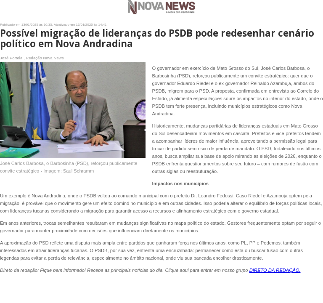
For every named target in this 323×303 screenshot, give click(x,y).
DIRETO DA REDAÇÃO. (275, 270)
